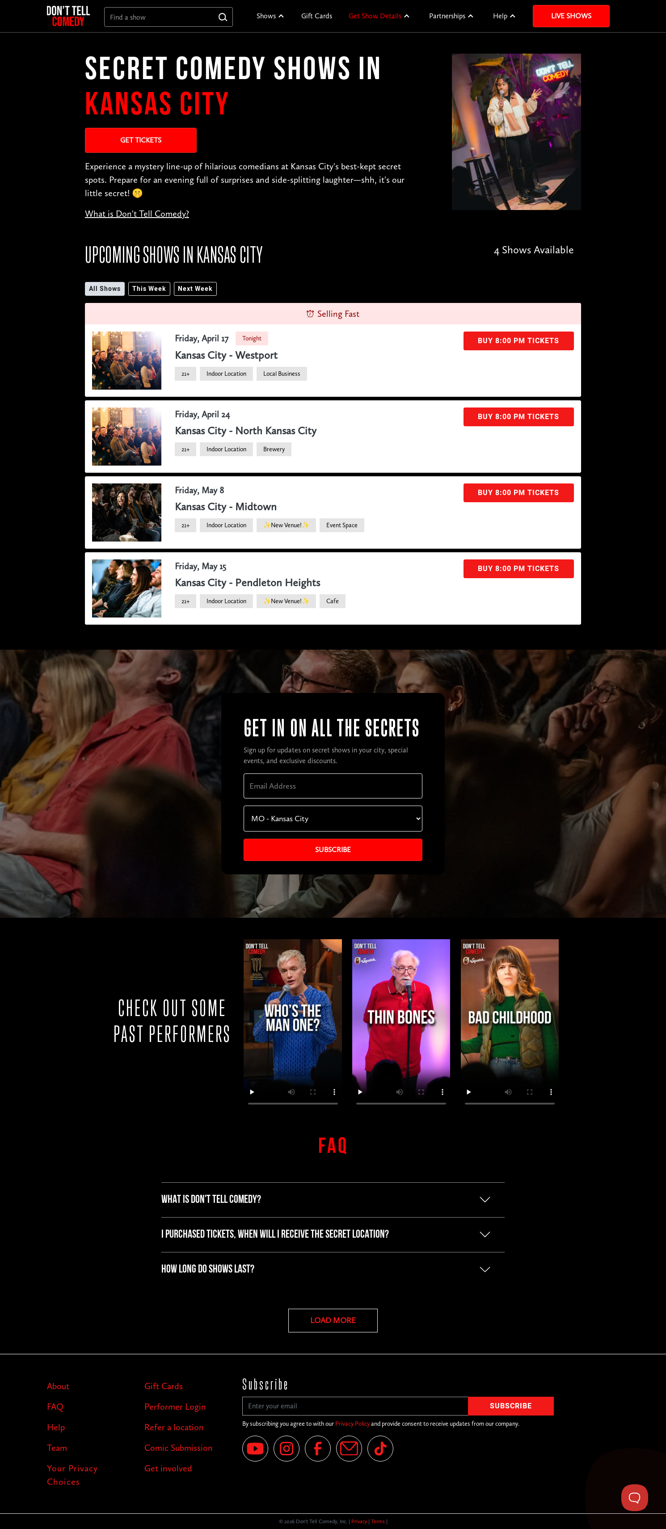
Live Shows (571, 16)
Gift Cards (316, 16)
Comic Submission (178, 1447)
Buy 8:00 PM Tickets (518, 341)
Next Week (195, 289)
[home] (68, 16)
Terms (378, 1521)
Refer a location (174, 1427)
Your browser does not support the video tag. (293, 1026)
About (58, 1386)
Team (57, 1447)
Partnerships (447, 16)
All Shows (105, 289)
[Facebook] (318, 1449)
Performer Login (175, 1406)
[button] (270, 16)
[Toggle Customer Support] (634, 1497)
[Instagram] (286, 1449)
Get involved (168, 1468)
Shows (266, 16)
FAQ (55, 1406)
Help (500, 16)
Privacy (359, 1521)
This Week (149, 289)
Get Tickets (140, 140)
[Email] (349, 1449)
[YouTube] (255, 1449)
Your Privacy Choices (72, 1475)
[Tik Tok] (380, 1449)
